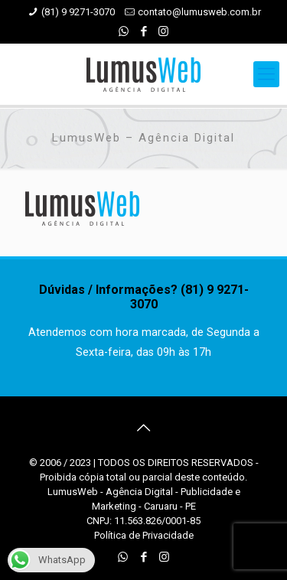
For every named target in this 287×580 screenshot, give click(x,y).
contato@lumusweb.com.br (199, 12)
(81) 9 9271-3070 (78, 12)
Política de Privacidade (144, 535)
